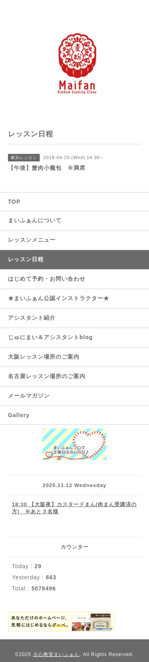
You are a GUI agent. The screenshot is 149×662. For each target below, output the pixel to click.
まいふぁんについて (35, 220)
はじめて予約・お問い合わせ (46, 279)
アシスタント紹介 (32, 317)
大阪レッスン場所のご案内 (43, 356)
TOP (14, 201)
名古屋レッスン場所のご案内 (46, 376)
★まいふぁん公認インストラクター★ (58, 298)
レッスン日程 (26, 259)
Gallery (18, 415)
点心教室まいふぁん (56, 654)
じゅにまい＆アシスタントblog (50, 337)
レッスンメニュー (32, 240)
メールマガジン (29, 395)
